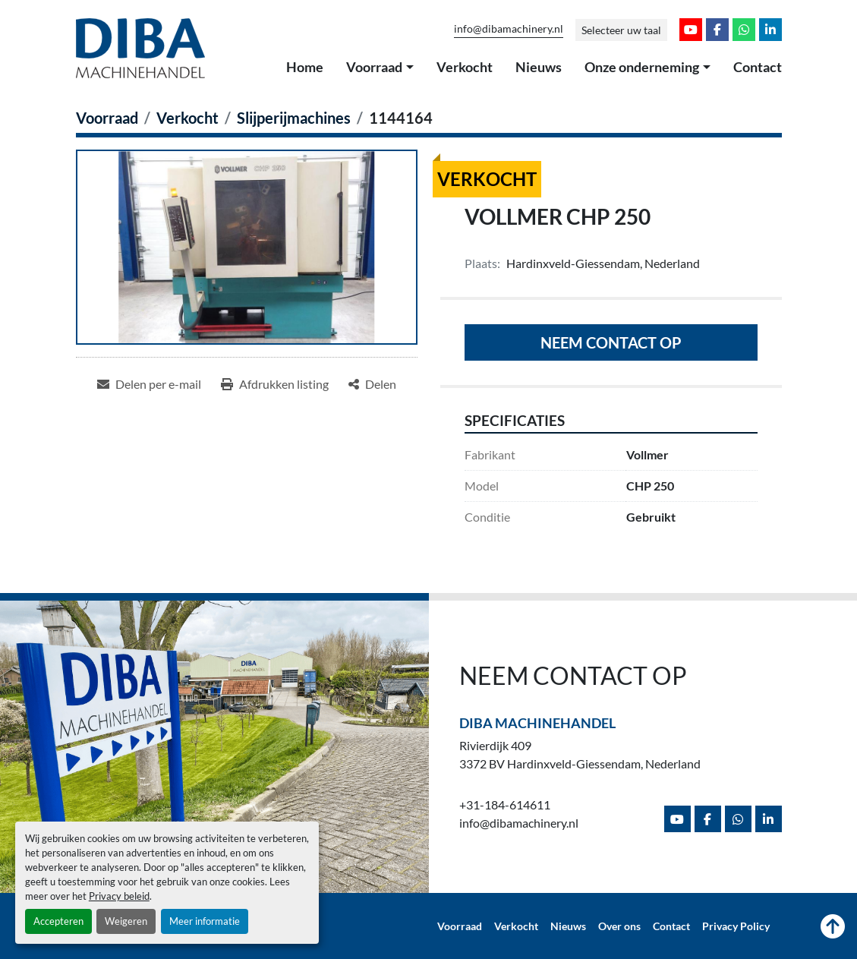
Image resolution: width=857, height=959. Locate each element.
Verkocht (464, 66)
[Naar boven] (833, 926)
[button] (380, 67)
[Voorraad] (107, 118)
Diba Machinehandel (537, 723)
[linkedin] (770, 29)
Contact (757, 66)
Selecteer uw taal (621, 30)
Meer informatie (204, 921)
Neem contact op (611, 342)
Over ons (619, 926)
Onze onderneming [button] (641, 66)
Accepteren (58, 921)
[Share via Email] (149, 384)
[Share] (372, 384)
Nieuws (538, 66)
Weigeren (126, 921)
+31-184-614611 (504, 804)
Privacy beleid (119, 896)
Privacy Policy (736, 926)
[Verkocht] (187, 118)
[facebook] (717, 29)
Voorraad (374, 66)
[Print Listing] (275, 384)
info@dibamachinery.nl (508, 29)
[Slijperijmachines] (294, 118)
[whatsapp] (744, 29)
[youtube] (690, 29)
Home (304, 66)
